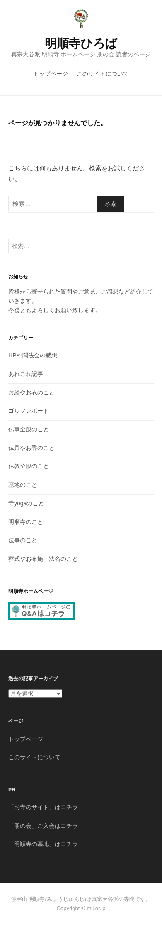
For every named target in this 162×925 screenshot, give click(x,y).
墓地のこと (22, 484)
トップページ (50, 73)
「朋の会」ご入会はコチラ (43, 825)
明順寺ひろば (81, 43)
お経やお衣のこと (31, 392)
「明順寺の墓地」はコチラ (43, 844)
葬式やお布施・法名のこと (43, 558)
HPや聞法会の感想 (32, 355)
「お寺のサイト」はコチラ (43, 807)
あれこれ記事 (25, 373)
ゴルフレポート (28, 410)
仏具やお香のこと (31, 448)
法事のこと (22, 540)
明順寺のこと (25, 522)
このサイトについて (103, 73)
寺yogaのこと (26, 503)
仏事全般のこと (28, 429)
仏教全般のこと (28, 466)
